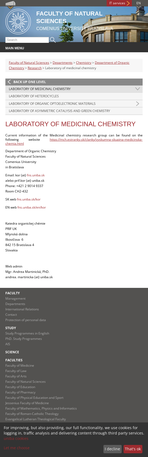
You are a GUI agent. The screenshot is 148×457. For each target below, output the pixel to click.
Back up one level (29, 82)
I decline (112, 448)
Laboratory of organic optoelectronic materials (52, 103)
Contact (11, 314)
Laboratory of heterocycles (34, 96)
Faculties (14, 360)
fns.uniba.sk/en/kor (31, 207)
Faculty (12, 293)
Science (12, 352)
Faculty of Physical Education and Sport (34, 397)
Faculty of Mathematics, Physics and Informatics (41, 408)
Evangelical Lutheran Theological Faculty (35, 419)
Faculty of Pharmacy (20, 392)
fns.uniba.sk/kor (29, 199)
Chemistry (83, 62)
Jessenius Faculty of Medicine (27, 403)
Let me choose (17, 447)
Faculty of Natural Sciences (29, 62)
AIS (7, 344)
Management (15, 298)
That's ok (133, 448)
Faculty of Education (20, 387)
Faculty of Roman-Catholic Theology (32, 413)
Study (10, 328)
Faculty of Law (15, 371)
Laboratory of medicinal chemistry (40, 89)
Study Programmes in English (27, 333)
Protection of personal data (25, 320)
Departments (63, 62)
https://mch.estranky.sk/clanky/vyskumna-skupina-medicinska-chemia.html (74, 141)
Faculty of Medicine (19, 365)
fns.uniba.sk (36, 175)
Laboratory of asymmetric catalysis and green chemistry (59, 111)
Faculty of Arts (16, 376)
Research (35, 68)
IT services (117, 3)
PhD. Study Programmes (23, 338)
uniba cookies (16, 438)
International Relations (22, 309)
